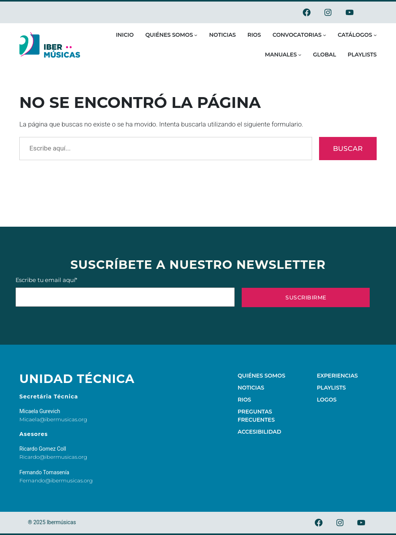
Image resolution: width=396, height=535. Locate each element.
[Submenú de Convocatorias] (324, 34)
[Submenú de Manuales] (299, 54)
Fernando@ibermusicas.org (56, 480)
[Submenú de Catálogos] (375, 34)
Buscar (348, 148)
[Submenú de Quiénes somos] (195, 34)
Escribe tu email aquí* (125, 291)
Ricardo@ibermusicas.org (53, 456)
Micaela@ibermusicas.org (53, 419)
